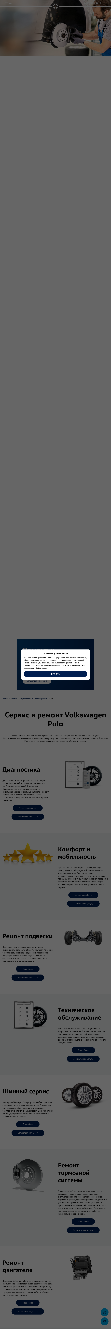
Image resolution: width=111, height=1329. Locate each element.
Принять (55, 674)
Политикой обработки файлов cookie (51, 665)
